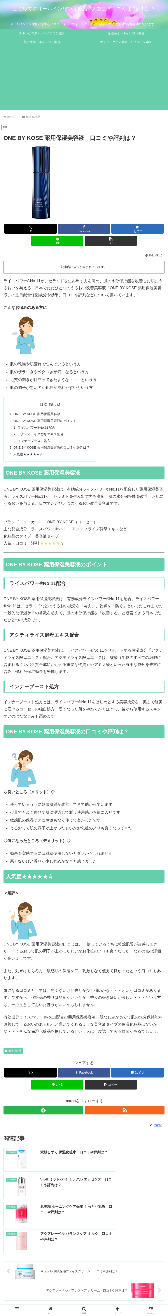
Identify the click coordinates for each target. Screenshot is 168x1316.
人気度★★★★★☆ (29, 457)
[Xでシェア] (30, 229)
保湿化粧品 (13, 1053)
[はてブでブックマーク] (137, 229)
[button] (111, 241)
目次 (46, 404)
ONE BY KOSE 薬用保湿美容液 (38, 414)
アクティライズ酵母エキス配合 (42, 435)
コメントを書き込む (84, 1268)
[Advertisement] (84, 79)
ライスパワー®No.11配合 (38, 428)
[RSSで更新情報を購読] (124, 1113)
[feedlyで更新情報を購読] (43, 1113)
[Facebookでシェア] (84, 229)
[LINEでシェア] (57, 241)
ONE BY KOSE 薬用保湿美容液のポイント (47, 421)
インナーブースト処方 (35, 443)
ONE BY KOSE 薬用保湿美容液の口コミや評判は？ (54, 450)
